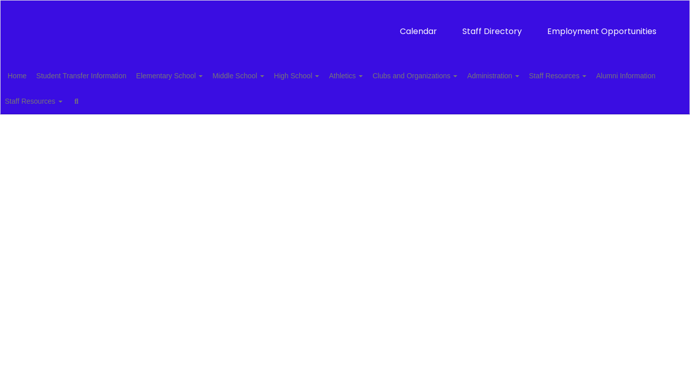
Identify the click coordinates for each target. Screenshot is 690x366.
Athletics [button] (389, 74)
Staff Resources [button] (618, 74)
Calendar (276, 26)
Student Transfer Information (102, 74)
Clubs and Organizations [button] (464, 74)
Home (32, 74)
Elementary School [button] (196, 74)
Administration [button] (548, 74)
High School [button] (334, 74)
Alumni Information (53, 100)
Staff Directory (350, 26)
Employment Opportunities (460, 26)
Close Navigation (221, 104)
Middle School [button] (271, 74)
